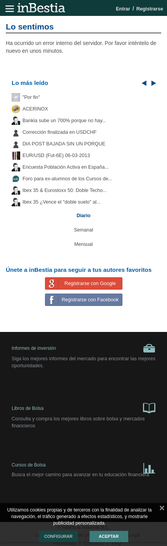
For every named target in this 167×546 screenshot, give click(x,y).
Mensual (83, 244)
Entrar (123, 9)
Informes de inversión (83, 348)
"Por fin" (31, 97)
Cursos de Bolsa (83, 467)
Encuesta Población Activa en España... (65, 167)
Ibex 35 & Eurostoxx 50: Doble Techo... (64, 190)
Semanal (83, 230)
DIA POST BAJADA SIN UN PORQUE (63, 144)
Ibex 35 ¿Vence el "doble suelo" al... (61, 202)
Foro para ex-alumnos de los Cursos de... (67, 178)
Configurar (58, 536)
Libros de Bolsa (83, 407)
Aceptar (109, 536)
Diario (84, 215)
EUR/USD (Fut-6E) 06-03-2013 (56, 155)
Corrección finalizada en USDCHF (59, 132)
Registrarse (149, 9)
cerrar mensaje (162, 509)
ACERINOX (35, 109)
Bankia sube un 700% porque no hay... (64, 120)
